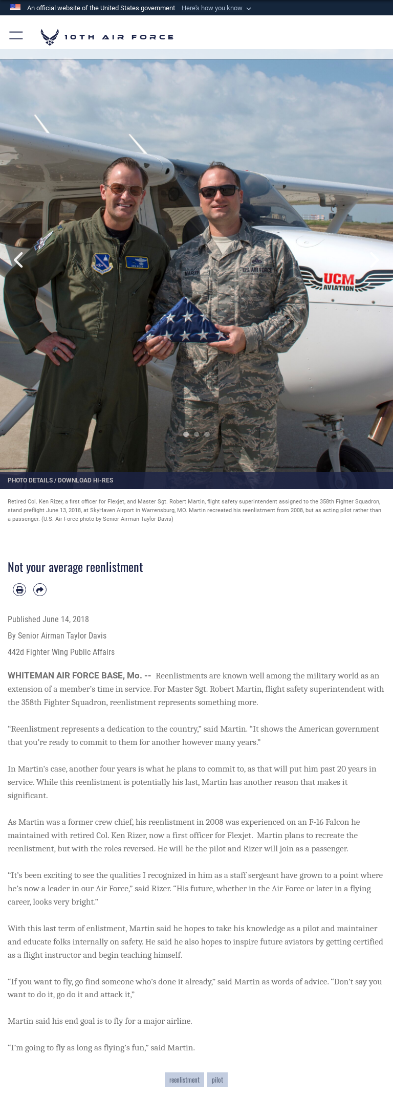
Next (373, 260)
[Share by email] (40, 590)
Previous (19, 260)
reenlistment (184, 1080)
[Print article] (19, 590)
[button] (217, 8)
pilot (217, 1080)
